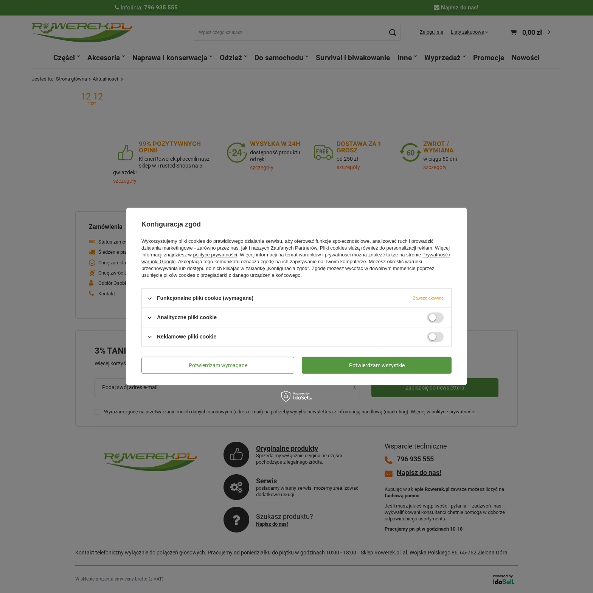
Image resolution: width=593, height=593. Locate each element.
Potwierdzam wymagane (218, 365)
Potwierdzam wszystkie (377, 365)
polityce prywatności (215, 255)
